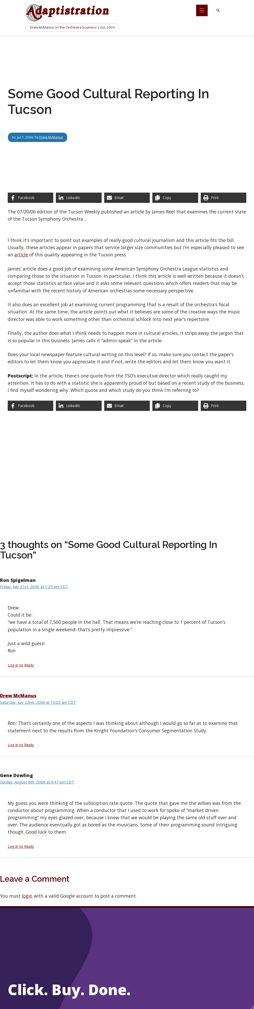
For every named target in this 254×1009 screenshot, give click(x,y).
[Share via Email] (127, 198)
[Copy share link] (175, 198)
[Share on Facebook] (30, 198)
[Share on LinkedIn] (78, 198)
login (27, 896)
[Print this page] (223, 198)
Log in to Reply (21, 665)
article (21, 254)
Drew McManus (51, 137)
